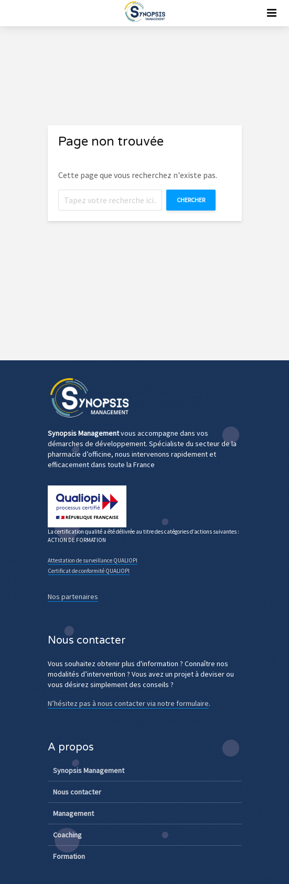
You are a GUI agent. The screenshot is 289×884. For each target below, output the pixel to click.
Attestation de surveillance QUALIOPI (92, 560)
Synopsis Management (88, 770)
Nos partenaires (73, 596)
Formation (69, 856)
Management (73, 813)
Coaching (67, 834)
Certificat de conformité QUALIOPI (89, 570)
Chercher (191, 200)
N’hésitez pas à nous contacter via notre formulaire (128, 703)
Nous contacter (77, 792)
